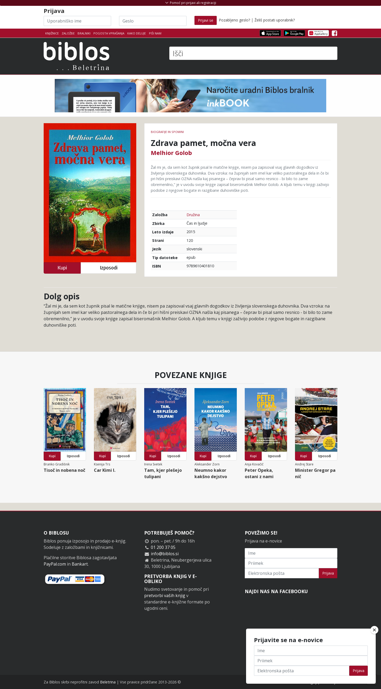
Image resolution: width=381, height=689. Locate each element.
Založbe (68, 33)
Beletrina (108, 681)
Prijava (328, 573)
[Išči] (253, 53)
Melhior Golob (171, 153)
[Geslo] (153, 21)
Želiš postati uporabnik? (275, 20)
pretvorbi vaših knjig (164, 595)
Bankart (80, 564)
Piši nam (155, 33)
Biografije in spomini (167, 132)
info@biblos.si (165, 554)
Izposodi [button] (108, 267)
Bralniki (84, 33)
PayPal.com (55, 564)
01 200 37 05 (163, 547)
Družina (193, 214)
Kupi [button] (62, 267)
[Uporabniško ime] (77, 21)
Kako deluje (136, 33)
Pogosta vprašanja (108, 33)
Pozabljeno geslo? (234, 20)
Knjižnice (52, 33)
